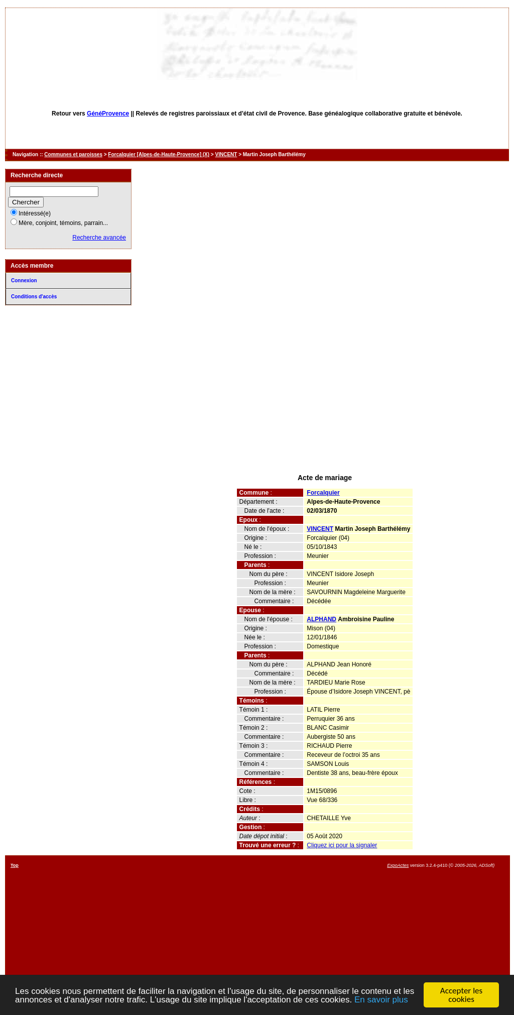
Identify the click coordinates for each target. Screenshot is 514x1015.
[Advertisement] (325, 395)
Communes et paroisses (73, 154)
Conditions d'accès (34, 296)
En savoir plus (381, 999)
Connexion (24, 280)
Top (15, 865)
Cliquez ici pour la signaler (342, 845)
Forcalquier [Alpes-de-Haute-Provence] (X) (158, 154)
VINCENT (226, 154)
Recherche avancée (99, 237)
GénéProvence (108, 113)
